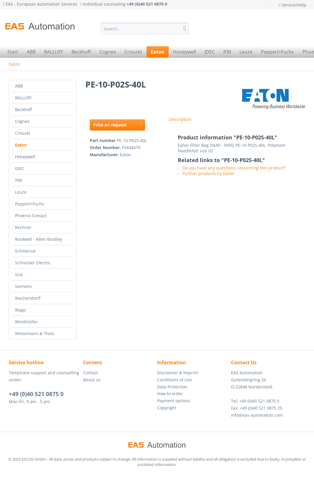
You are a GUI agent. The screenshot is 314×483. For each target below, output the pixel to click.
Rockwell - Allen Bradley (38, 239)
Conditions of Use (174, 380)
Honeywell (25, 156)
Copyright (166, 408)
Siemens (23, 286)
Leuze (20, 192)
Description (180, 119)
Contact (90, 372)
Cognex (22, 121)
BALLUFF (23, 97)
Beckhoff (23, 109)
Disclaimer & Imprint (177, 372)
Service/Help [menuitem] (293, 5)
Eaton (21, 145)
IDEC (19, 168)
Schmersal (25, 251)
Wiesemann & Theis (34, 333)
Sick (19, 274)
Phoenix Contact (31, 215)
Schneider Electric (33, 263)
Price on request (117, 124)
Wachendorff (27, 298)
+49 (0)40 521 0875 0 (36, 394)
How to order (170, 393)
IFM (18, 180)
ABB (19, 86)
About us (92, 380)
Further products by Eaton (206, 173)
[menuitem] (145, 28)
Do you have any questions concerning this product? (232, 168)
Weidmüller (26, 321)
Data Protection (172, 387)
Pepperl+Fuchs (29, 204)
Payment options (173, 400)
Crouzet (22, 133)
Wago (20, 310)
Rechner (23, 227)
